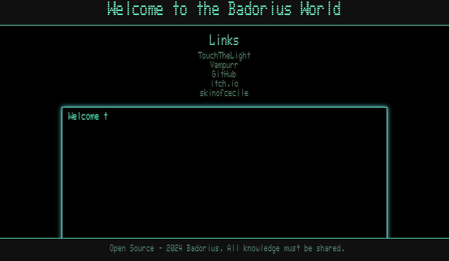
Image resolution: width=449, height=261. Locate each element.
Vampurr (224, 66)
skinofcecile (224, 94)
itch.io (224, 85)
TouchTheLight (224, 57)
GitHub (224, 76)
